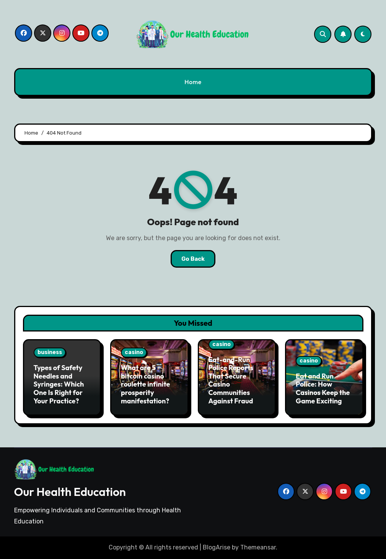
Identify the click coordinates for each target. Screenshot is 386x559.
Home (193, 82)
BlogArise (216, 547)
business (49, 352)
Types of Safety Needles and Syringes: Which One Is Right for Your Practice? (59, 384)
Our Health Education (70, 491)
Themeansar (258, 547)
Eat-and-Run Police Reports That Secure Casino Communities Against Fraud (231, 380)
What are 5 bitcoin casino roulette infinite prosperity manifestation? (145, 384)
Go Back (193, 258)
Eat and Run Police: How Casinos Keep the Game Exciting (323, 388)
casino (134, 352)
